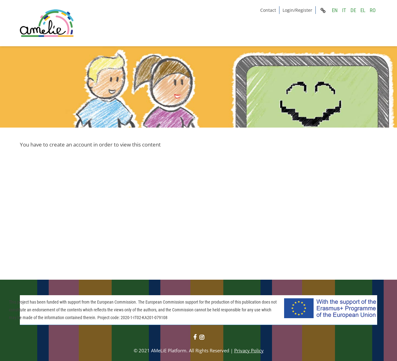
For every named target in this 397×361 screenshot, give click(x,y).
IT (344, 10)
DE (353, 10)
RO (373, 10)
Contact (268, 10)
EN (335, 10)
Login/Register (297, 10)
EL (362, 10)
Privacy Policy (249, 350)
